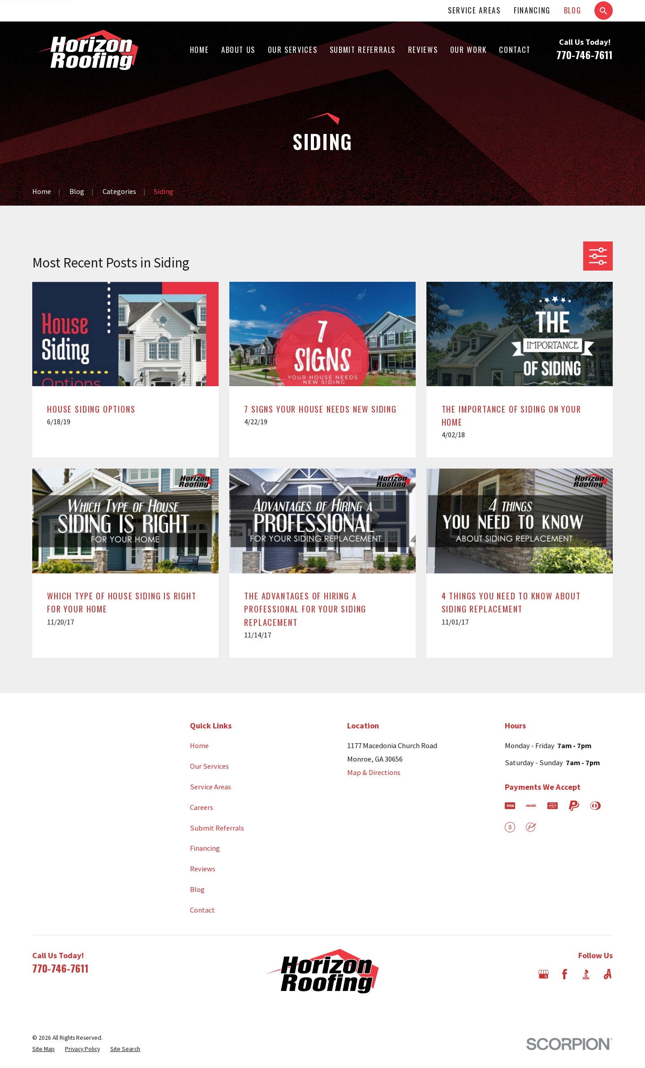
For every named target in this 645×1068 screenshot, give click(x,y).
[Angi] (607, 974)
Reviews (202, 868)
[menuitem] (43, 1049)
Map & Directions (373, 772)
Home (199, 745)
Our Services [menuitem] (293, 49)
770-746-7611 (584, 54)
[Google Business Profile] (543, 974)
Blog (572, 10)
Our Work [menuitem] (468, 49)
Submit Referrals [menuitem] (363, 49)
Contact (202, 909)
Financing (532, 10)
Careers (201, 807)
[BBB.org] (586, 974)
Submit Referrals (217, 827)
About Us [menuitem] (238, 49)
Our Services (209, 766)
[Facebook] (564, 974)
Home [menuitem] (199, 49)
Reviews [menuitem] (423, 49)
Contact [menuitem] (515, 49)
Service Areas (474, 10)
